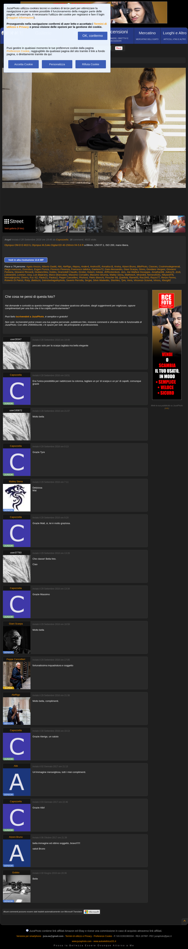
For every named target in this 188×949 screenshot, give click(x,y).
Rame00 (133, 277)
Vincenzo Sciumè (143, 280)
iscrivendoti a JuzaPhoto (30, 316)
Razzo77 (155, 277)
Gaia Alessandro (113, 269)
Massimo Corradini (78, 274)
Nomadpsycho (12, 277)
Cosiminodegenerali (169, 266)
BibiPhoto (142, 266)
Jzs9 (177, 272)
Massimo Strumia (99, 274)
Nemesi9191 (153, 274)
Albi (60, 266)
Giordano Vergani (156, 269)
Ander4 (85, 266)
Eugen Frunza (41, 269)
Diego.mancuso (12, 269)
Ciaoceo (153, 266)
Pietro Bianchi (96, 277)
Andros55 (95, 266)
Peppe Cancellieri (68, 277)
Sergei (88, 280)
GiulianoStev (41, 272)
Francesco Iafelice (80, 269)
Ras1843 (144, 277)
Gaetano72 (97, 269)
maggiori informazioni (21, 17)
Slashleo (115, 280)
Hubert (90, 272)
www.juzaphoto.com (82, 941)
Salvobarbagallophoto (53, 280)
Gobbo (52, 272)
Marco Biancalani (58, 274)
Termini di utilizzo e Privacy (78, 936)
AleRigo (67, 266)
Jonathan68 (157, 272)
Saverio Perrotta (74, 280)
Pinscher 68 (111, 277)
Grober (82, 272)
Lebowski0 (10, 274)
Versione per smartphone (28, 936)
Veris (129, 280)
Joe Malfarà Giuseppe (138, 272)
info (167, 408)
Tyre (123, 280)
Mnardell (141, 274)
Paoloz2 (53, 277)
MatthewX (130, 274)
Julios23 (169, 272)
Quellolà (123, 277)
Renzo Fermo (168, 277)
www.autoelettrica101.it (104, 941)
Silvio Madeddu (101, 280)
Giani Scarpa (130, 269)
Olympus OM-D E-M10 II (17, 245)
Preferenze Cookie (18, 51)
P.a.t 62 (34, 277)
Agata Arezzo (33, 266)
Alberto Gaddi (49, 266)
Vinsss (156, 280)
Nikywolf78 (167, 274)
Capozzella (62, 239)
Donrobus (27, 269)
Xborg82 (166, 280)
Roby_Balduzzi (32, 280)
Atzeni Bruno (129, 266)
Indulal (99, 272)
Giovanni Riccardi (24, 272)
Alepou (76, 266)
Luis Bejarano (40, 274)
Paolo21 (43, 277)
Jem (123, 272)
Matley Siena (116, 274)
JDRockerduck (112, 272)
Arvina (117, 266)
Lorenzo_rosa (24, 274)
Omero (24, 277)
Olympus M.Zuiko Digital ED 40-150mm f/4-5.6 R (58, 245)
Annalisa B (107, 266)
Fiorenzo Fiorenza (60, 269)
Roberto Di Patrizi (13, 280)
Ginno (142, 269)
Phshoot (83, 277)
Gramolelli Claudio (67, 272)
